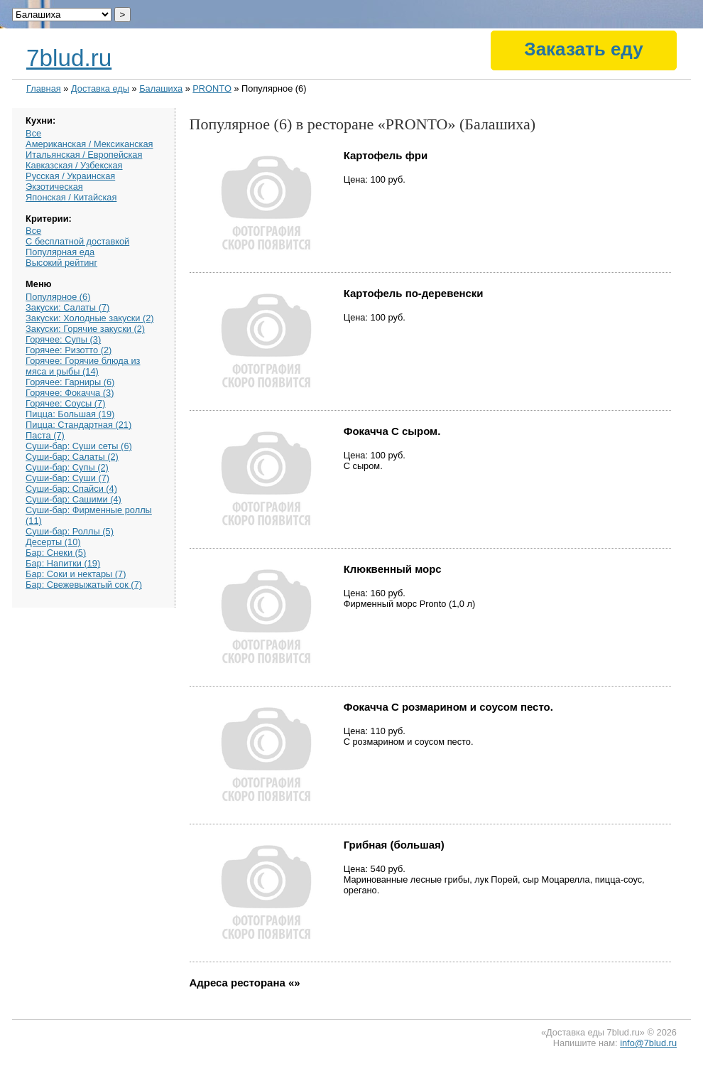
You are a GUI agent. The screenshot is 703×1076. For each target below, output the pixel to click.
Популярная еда (60, 252)
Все (33, 133)
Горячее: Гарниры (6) (70, 382)
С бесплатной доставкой (77, 241)
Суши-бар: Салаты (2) (72, 456)
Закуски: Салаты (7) (67, 307)
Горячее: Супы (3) (63, 339)
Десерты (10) (53, 542)
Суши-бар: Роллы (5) (70, 531)
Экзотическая (54, 186)
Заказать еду (583, 49)
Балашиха (160, 88)
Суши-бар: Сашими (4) (73, 499)
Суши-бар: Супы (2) (67, 467)
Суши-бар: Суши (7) (67, 478)
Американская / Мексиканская (89, 144)
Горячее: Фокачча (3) (70, 392)
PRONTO (211, 88)
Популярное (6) (58, 296)
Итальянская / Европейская (84, 154)
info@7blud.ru (648, 1043)
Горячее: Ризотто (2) (68, 350)
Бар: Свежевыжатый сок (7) (84, 584)
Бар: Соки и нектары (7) (76, 574)
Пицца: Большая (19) (70, 414)
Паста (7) (45, 435)
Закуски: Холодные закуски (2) (90, 318)
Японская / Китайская (71, 197)
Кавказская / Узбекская (74, 165)
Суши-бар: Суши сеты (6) (79, 446)
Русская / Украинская (70, 176)
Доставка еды (100, 88)
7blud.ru (68, 58)
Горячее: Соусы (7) (65, 403)
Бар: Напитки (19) (63, 563)
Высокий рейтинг (61, 262)
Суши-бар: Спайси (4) (71, 488)
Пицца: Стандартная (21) (78, 424)
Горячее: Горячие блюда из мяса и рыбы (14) (83, 366)
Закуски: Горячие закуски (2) (85, 328)
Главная (43, 88)
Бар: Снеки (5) (56, 552)
